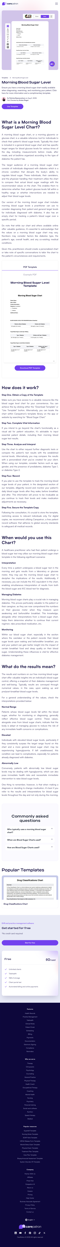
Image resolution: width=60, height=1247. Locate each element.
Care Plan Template (30, 1155)
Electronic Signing (30, 1044)
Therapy (30, 1063)
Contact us (30, 1212)
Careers (30, 1191)
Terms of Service (30, 1208)
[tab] (30, 267)
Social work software (30, 1108)
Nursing (30, 1098)
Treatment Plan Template (30, 1151)
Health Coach (30, 1084)
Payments (30, 1037)
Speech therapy (30, 1115)
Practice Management (30, 1017)
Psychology (30, 1070)
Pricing (30, 1194)
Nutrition (30, 1112)
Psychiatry (30, 1101)
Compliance (30, 1048)
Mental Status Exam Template (30, 1144)
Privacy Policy (30, 1205)
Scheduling (30, 1031)
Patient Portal (30, 1027)
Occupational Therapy (30, 1087)
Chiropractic (30, 1067)
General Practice (30, 1077)
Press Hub (30, 1181)
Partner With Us (30, 1174)
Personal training (30, 1105)
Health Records (30, 1013)
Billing (30, 1034)
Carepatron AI (30, 1184)
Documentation (30, 1041)
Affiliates (30, 1177)
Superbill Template (30, 1131)
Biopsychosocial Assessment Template (30, 1158)
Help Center (30, 1198)
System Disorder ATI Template (30, 1162)
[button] (56, 4)
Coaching (30, 1091)
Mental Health (30, 1094)
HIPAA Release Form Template (30, 1141)
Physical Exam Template (30, 1148)
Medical (30, 1119)
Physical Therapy (30, 1081)
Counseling (30, 1074)
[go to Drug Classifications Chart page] (30, 887)
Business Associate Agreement (30, 1201)
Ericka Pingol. (24, 100)
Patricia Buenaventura (17, 98)
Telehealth (30, 1020)
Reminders (30, 1051)
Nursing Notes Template (30, 1134)
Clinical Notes (30, 1024)
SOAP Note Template (30, 1137)
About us (30, 1188)
